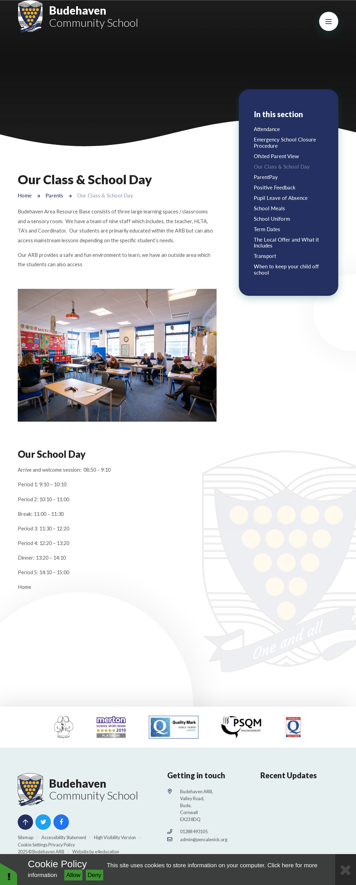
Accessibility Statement (63, 837)
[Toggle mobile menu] (328, 21)
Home (25, 195)
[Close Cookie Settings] (345, 869)
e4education (107, 851)
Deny (95, 875)
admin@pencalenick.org (203, 839)
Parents (54, 195)
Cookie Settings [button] (33, 844)
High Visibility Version (115, 837)
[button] (8, 873)
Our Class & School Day (105, 195)
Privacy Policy (61, 844)
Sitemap (25, 837)
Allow (73, 875)
